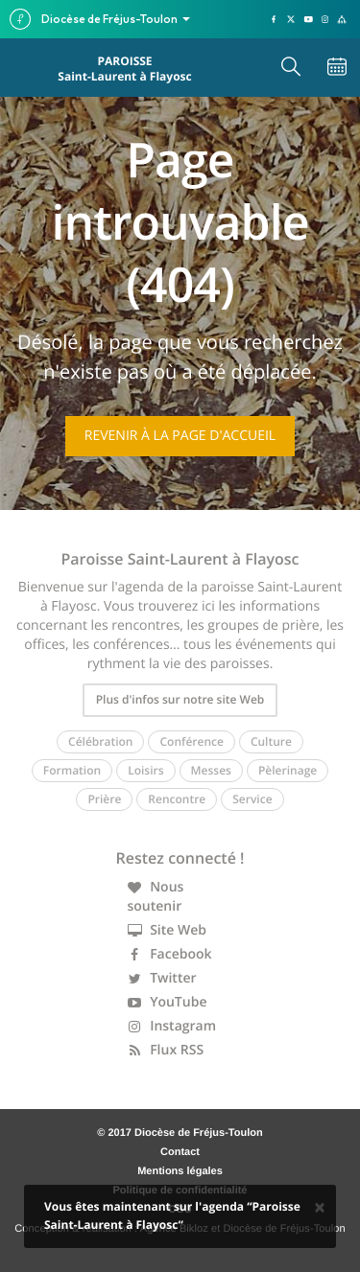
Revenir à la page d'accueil (180, 436)
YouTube (167, 1002)
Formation (72, 770)
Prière (104, 799)
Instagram (172, 1026)
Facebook (170, 954)
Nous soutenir (156, 896)
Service (252, 799)
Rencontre (176, 799)
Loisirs (145, 770)
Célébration (100, 741)
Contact (180, 1152)
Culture (271, 741)
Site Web (167, 930)
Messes (211, 770)
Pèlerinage (287, 770)
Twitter (162, 978)
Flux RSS (166, 1050)
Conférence (191, 741)
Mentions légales (180, 1171)
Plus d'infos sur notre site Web (180, 699)
